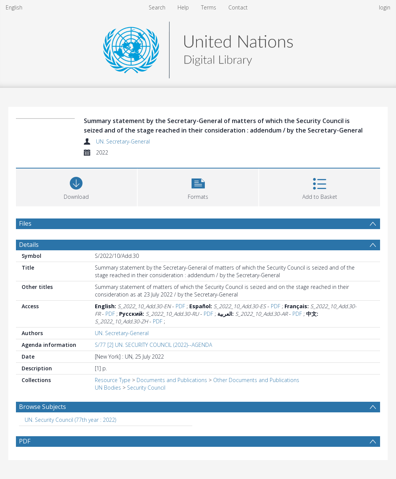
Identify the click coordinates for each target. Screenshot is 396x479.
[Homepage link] (198, 48)
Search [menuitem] (157, 7)
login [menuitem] (384, 7)
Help (183, 7)
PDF (180, 306)
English (14, 7)
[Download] (76, 186)
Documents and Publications (172, 380)
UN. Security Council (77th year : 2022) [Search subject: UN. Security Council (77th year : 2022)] (70, 419)
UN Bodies (108, 387)
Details (29, 244)
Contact (238, 7)
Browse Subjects (42, 407)
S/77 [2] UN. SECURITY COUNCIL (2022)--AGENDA (153, 344)
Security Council (146, 387)
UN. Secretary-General (123, 141)
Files (25, 223)
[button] (198, 186)
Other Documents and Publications (256, 380)
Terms (208, 7)
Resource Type (112, 380)
